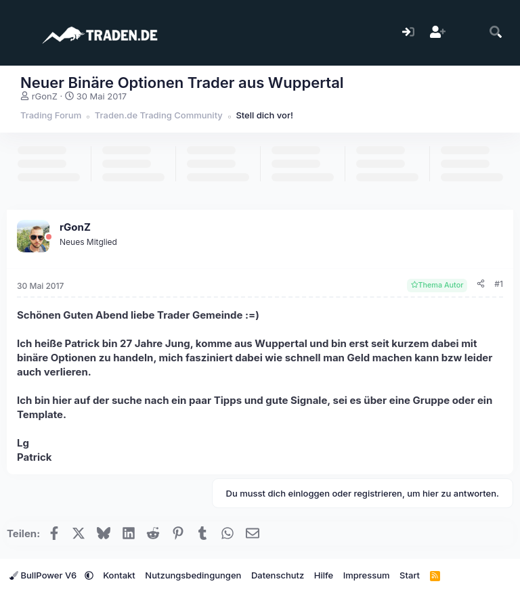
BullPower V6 (44, 575)
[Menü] (19, 32)
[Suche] (496, 33)
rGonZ (45, 96)
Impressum (366, 575)
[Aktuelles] (466, 33)
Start (409, 575)
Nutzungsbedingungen (193, 575)
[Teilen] (481, 284)
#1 (498, 284)
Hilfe (323, 575)
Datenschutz (277, 575)
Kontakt (119, 575)
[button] (89, 575)
